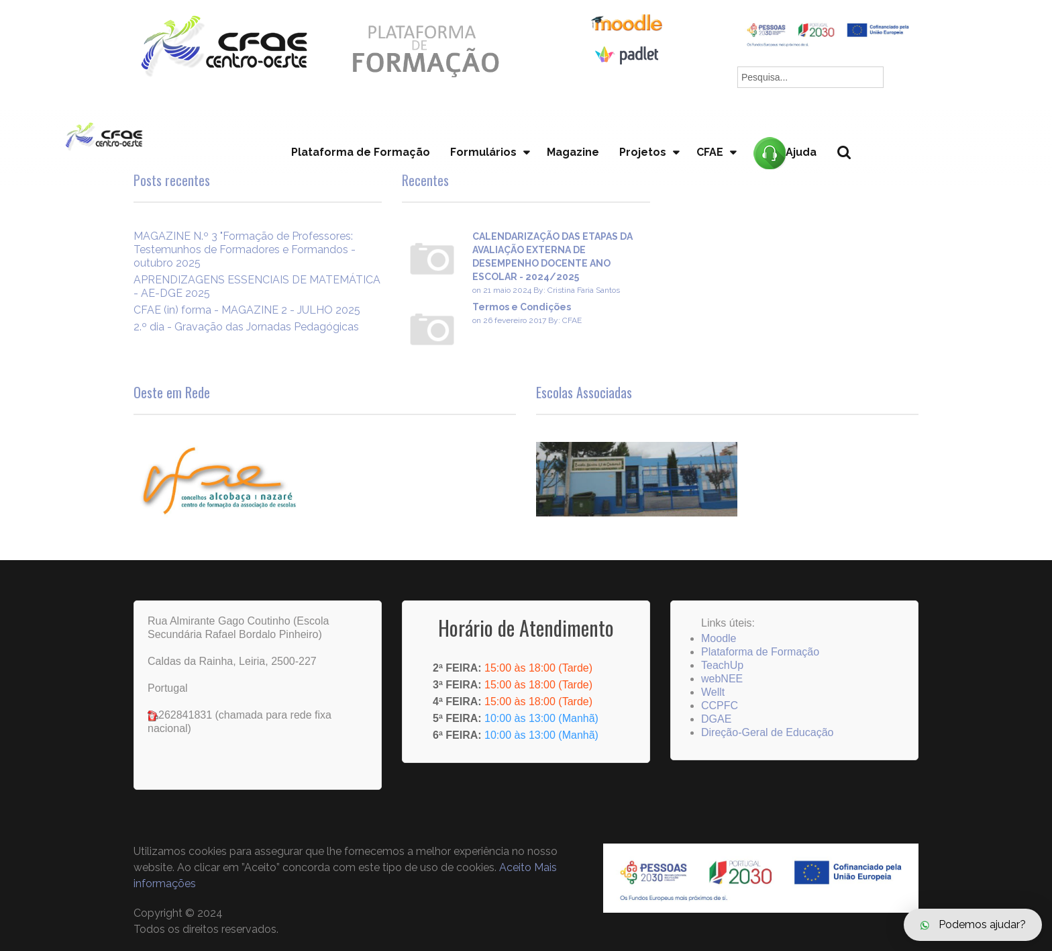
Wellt (713, 692)
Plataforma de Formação (360, 152)
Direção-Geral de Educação (767, 732)
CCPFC (719, 705)
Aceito (515, 867)
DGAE (716, 719)
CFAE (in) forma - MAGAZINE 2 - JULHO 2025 (247, 310)
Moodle (718, 638)
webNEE (722, 678)
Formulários (483, 152)
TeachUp (722, 665)
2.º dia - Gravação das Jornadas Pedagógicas (246, 326)
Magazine (573, 152)
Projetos (642, 152)
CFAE (709, 152)
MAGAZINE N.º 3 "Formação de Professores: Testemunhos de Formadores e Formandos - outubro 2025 (245, 249)
